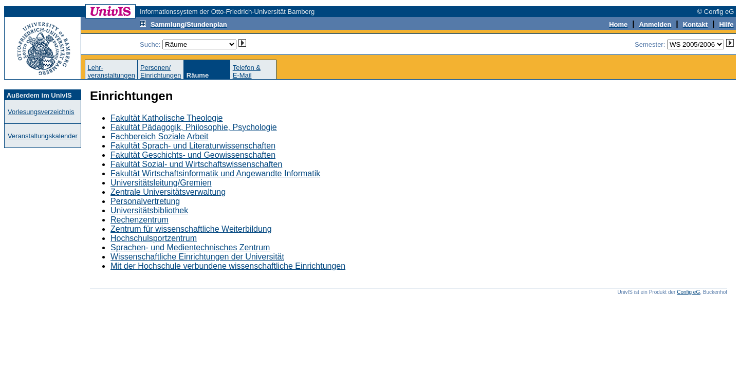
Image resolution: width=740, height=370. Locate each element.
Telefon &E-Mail (247, 71)
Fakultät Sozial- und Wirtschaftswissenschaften (196, 164)
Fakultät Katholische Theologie (166, 118)
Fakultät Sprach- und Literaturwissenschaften (192, 145)
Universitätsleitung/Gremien (161, 182)
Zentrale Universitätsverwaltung (168, 192)
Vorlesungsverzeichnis (41, 112)
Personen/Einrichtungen (160, 71)
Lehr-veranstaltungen (111, 71)
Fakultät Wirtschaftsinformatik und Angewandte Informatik (215, 173)
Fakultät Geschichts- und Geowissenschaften (192, 155)
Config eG (688, 292)
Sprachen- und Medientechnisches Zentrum (190, 247)
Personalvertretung (145, 201)
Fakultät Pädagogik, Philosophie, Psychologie (193, 127)
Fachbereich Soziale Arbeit (159, 136)
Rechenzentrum (139, 219)
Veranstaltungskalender (43, 136)
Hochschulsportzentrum (153, 238)
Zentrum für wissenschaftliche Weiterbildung (191, 229)
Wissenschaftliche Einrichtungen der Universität (197, 256)
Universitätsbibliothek (149, 210)
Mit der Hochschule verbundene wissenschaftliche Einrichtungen (227, 266)
